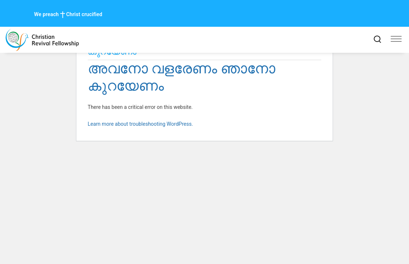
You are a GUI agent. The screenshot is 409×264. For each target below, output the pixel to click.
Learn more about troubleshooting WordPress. (140, 124)
